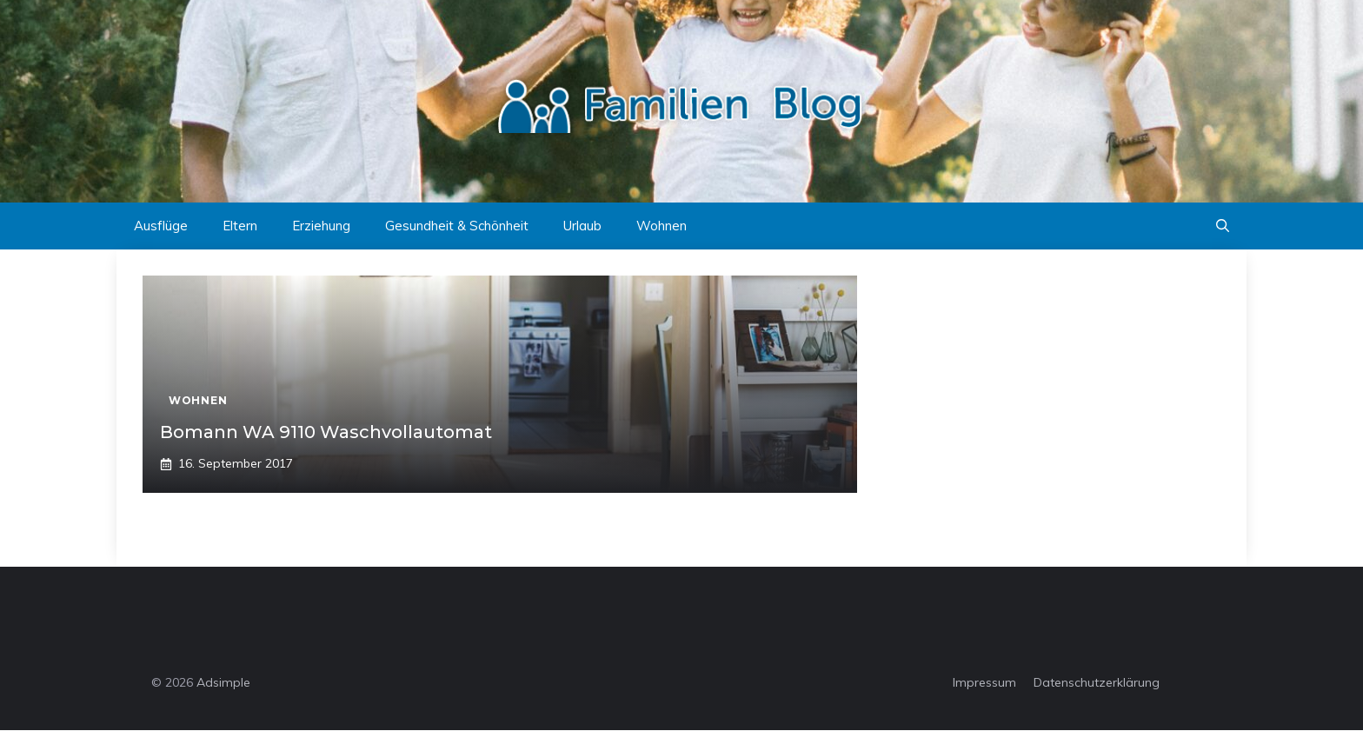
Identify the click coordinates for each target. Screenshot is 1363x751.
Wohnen (661, 225)
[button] (1223, 226)
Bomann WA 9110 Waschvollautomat (326, 432)
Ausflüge (161, 225)
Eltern (240, 225)
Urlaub (582, 225)
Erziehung (321, 225)
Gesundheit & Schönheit (457, 225)
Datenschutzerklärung (1097, 682)
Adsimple (223, 682)
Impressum (984, 682)
